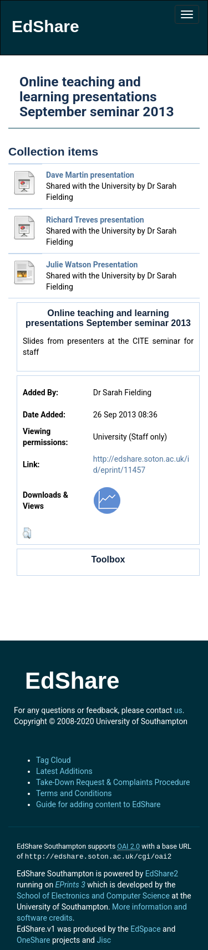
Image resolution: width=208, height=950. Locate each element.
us (178, 710)
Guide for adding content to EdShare (98, 804)
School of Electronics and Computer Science (93, 894)
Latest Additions (64, 771)
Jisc (104, 938)
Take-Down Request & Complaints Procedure (113, 782)
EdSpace (145, 927)
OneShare (33, 938)
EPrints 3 (70, 883)
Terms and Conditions (74, 793)
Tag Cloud (53, 760)
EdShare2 (161, 872)
